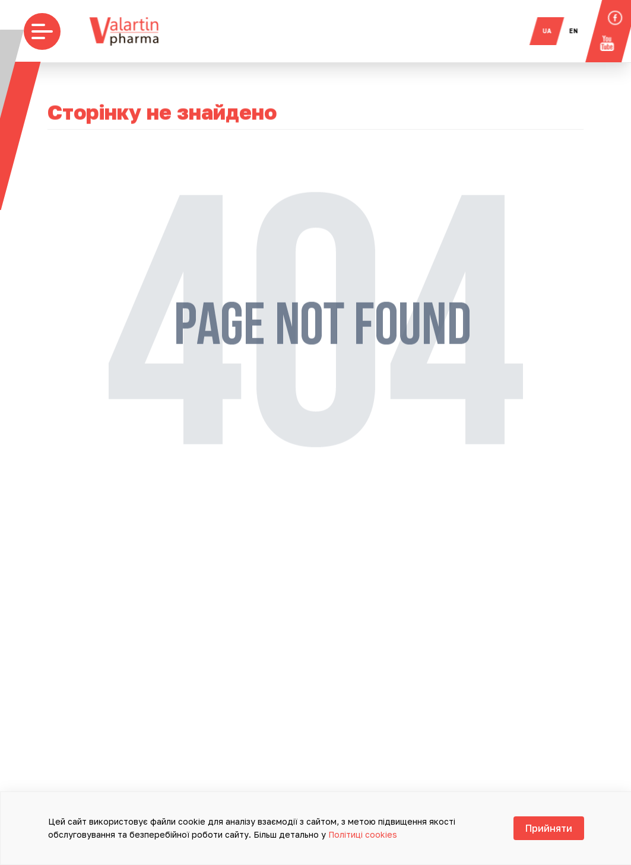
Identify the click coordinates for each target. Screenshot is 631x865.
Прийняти (548, 828)
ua (551, 30)
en (578, 30)
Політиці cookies (362, 834)
